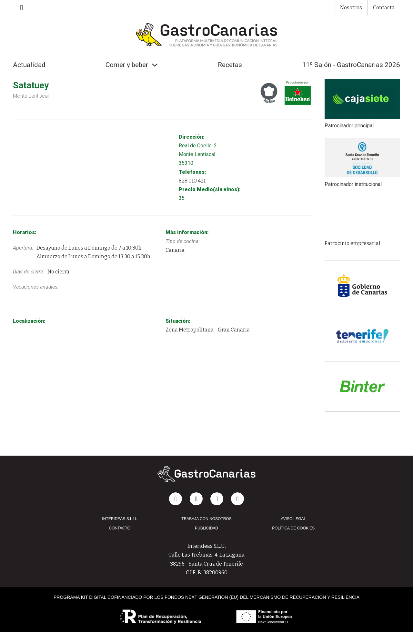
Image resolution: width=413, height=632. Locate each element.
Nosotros (351, 8)
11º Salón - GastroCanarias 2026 (351, 65)
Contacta (384, 8)
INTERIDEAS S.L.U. (119, 519)
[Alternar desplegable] (154, 65)
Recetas (230, 65)
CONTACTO (119, 528)
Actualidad (29, 65)
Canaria (175, 250)
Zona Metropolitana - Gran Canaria (208, 330)
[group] (362, 216)
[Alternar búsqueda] (21, 7)
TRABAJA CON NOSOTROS (206, 519)
